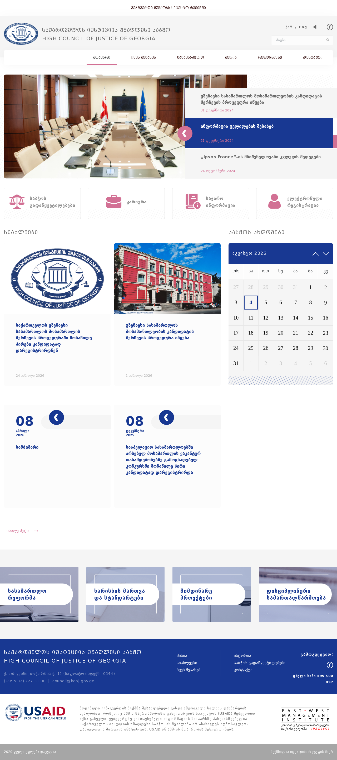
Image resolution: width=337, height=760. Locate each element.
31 (295, 287)
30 (280, 287)
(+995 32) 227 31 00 (25, 681)
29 (265, 287)
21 (295, 333)
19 (265, 333)
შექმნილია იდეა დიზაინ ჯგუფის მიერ (302, 752)
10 (236, 318)
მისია (182, 656)
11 (250, 318)
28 (251, 287)
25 (251, 348)
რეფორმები (270, 57)
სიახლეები (187, 663)
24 (236, 348)
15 (310, 318)
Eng (303, 27)
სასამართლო (190, 57)
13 (280, 318)
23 (325, 333)
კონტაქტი (313, 57)
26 (265, 348)
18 (251, 333)
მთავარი (101, 57)
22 (310, 333)
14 (295, 318)
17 (236, 333)
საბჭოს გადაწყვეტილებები (259, 663)
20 (280, 333)
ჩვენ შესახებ (143, 57)
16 (325, 318)
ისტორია (242, 656)
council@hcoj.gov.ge (73, 681)
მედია (231, 57)
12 (265, 318)
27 (236, 287)
